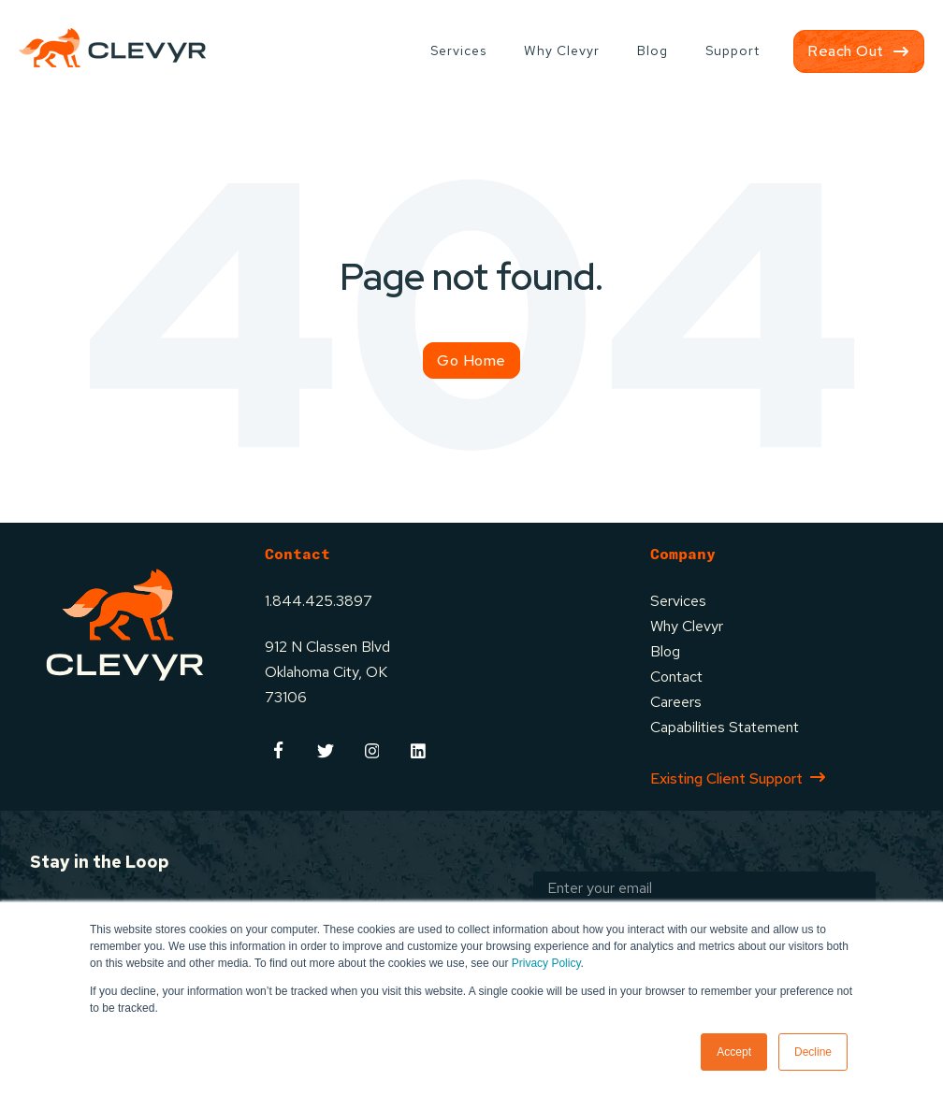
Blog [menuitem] (652, 50)
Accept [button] (734, 1052)
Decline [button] (813, 1052)
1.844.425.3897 (318, 601)
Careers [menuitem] (676, 702)
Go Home (471, 360)
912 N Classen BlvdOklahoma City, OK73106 (327, 672)
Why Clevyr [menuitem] (562, 50)
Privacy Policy (546, 963)
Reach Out (845, 51)
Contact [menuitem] (676, 676)
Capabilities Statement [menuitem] (724, 727)
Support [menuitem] (732, 50)
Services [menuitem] (458, 50)
